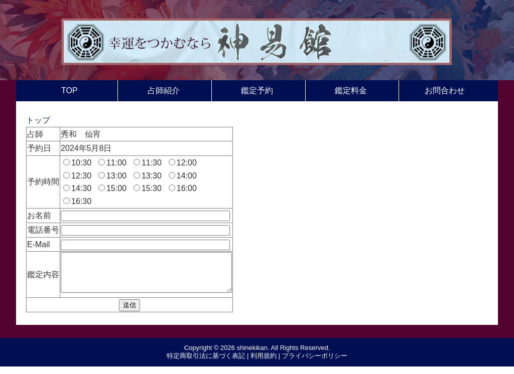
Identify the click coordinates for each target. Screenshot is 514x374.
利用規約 (263, 363)
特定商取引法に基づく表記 (206, 363)
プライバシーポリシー (314, 363)
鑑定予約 (257, 90)
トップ (38, 120)
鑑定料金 (351, 90)
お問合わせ (445, 90)
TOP (69, 90)
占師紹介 (164, 90)
